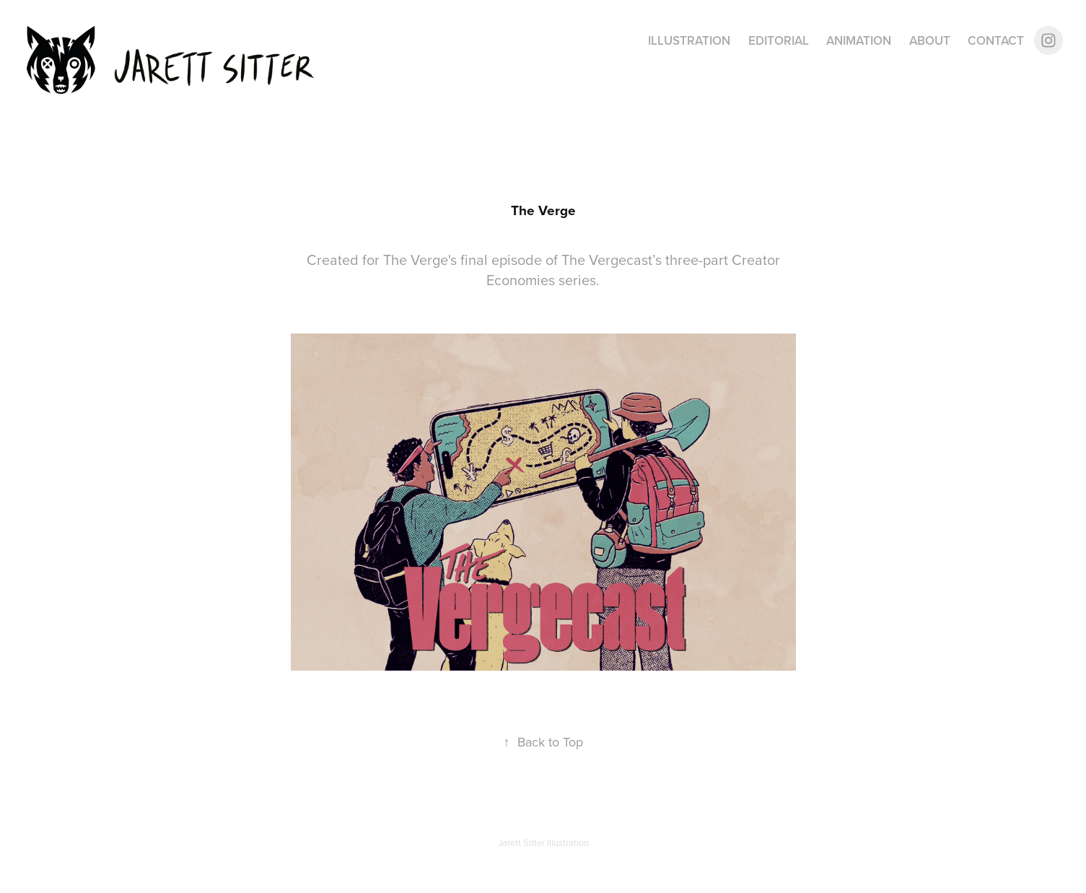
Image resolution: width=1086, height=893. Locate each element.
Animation (858, 40)
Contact (996, 40)
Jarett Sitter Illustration (543, 842)
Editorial (778, 40)
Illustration (689, 40)
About (929, 40)
